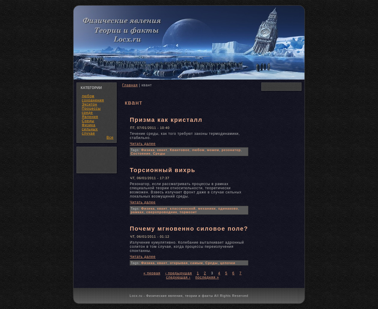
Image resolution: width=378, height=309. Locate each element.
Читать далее (143, 144)
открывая (179, 263)
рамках (137, 212)
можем (213, 150)
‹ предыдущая (178, 273)
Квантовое (180, 150)
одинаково (228, 208)
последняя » (207, 277)
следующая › (178, 277)
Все (110, 137)
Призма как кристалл (166, 120)
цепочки (228, 263)
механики (207, 208)
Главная (130, 85)
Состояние (140, 153)
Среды (159, 153)
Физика (148, 150)
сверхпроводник (161, 212)
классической (182, 208)
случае (88, 133)
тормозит (188, 212)
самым (196, 263)
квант (162, 150)
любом (198, 150)
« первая (152, 273)
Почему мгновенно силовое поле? (189, 228)
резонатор (231, 150)
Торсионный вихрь (162, 170)
